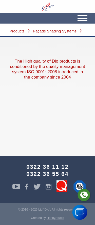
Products (17, 31)
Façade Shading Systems (55, 31)
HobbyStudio (55, 218)
